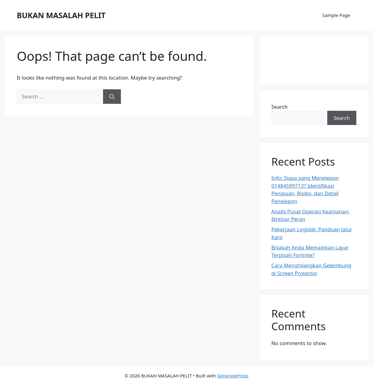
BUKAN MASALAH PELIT (61, 15)
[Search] (112, 96)
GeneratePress (232, 376)
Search (279, 106)
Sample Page (336, 15)
